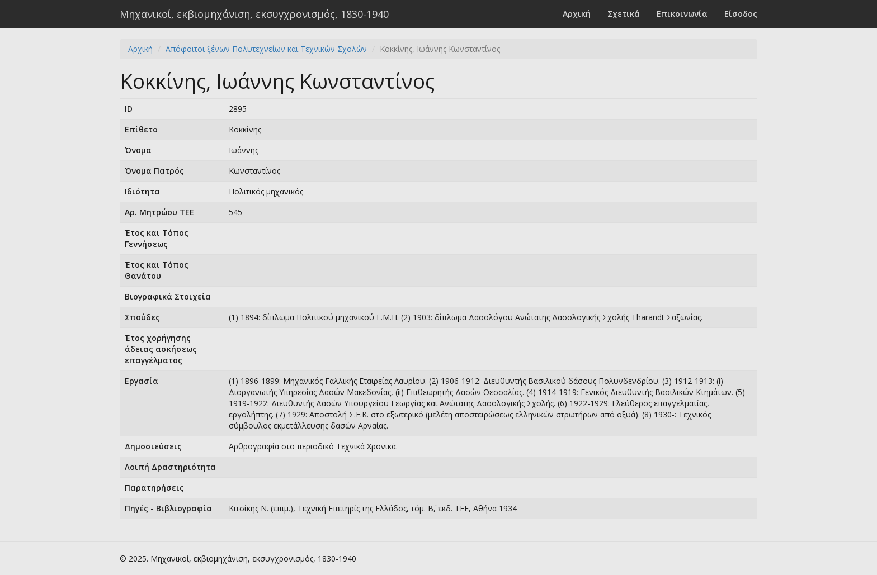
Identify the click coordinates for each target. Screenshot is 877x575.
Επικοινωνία (682, 13)
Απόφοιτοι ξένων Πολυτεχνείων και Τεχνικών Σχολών (266, 49)
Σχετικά (623, 13)
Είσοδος (740, 13)
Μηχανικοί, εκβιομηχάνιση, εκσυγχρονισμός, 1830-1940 (254, 14)
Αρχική (577, 13)
